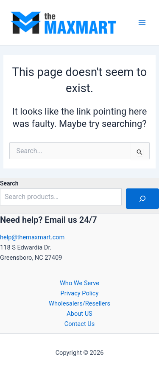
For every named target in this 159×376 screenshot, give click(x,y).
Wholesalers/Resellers (79, 303)
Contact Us (79, 324)
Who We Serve (79, 283)
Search (9, 183)
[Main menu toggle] (142, 22)
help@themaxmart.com (32, 237)
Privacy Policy (80, 293)
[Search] (142, 198)
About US (79, 313)
